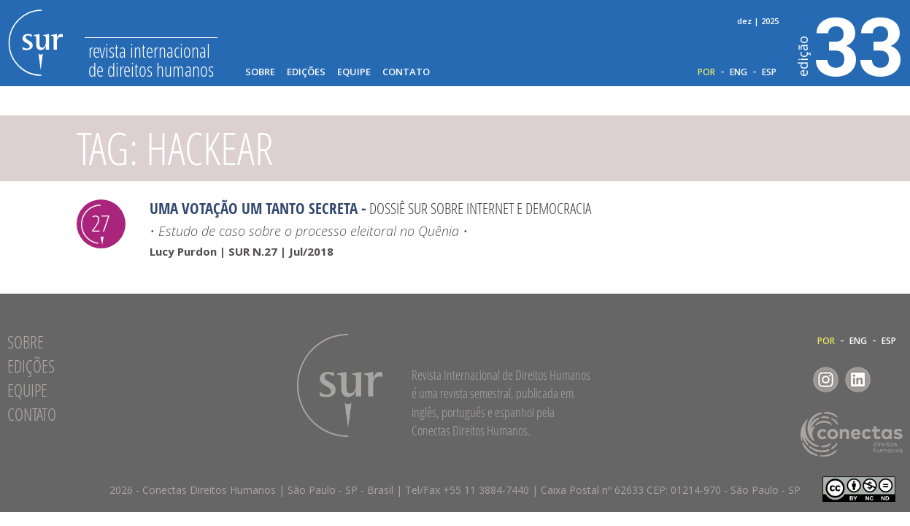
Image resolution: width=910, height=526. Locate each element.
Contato (406, 72)
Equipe (354, 72)
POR (706, 72)
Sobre (260, 72)
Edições (306, 72)
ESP (769, 72)
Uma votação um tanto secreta (254, 208)
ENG (738, 72)
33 (850, 44)
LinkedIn (858, 379)
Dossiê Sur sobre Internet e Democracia (480, 208)
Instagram (825, 379)
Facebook (793, 379)
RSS (890, 379)
